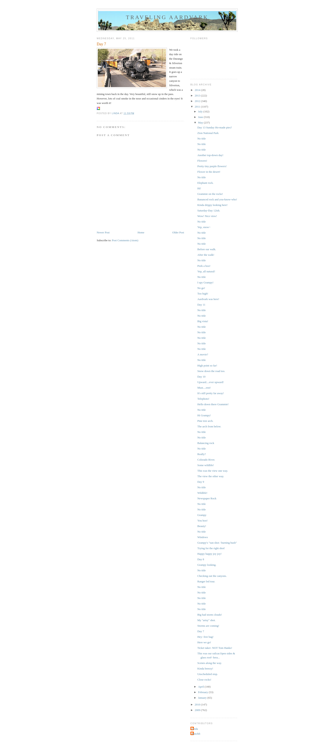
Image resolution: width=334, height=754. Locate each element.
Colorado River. (206, 459)
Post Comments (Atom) (125, 240)
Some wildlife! (205, 465)
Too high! (202, 293)
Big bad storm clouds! (209, 614)
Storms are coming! (208, 625)
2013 (198, 95)
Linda (194, 728)
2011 (198, 106)
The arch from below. (209, 426)
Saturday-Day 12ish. (208, 210)
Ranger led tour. (206, 581)
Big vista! (202, 321)
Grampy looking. (206, 564)
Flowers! (202, 160)
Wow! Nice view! (207, 216)
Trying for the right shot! (211, 548)
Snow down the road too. (211, 371)
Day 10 (201, 376)
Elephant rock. (205, 182)
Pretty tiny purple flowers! (212, 166)
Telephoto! (203, 398)
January (202, 697)
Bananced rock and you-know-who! (217, 199)
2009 (198, 710)
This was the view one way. (212, 470)
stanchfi (195, 733)
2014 (198, 90)
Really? (201, 454)
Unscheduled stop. (207, 674)
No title (201, 138)
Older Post (178, 232)
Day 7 (200, 631)
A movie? (202, 354)
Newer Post (103, 232)
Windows (202, 537)
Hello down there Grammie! (213, 404)
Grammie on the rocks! (210, 193)
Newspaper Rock (206, 498)
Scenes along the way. (209, 663)
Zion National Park (208, 133)
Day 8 (200, 559)
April (201, 686)
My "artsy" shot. (206, 620)
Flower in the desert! (208, 171)
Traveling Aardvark (167, 17)
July (200, 111)
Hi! (199, 188)
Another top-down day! (210, 155)
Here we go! (204, 642)
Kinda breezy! (205, 668)
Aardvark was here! (208, 299)
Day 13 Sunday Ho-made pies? (214, 127)
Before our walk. (206, 249)
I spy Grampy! (205, 282)
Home (141, 232)
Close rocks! (204, 679)
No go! (201, 288)
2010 (198, 704)
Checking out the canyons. (212, 575)
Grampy (201, 515)
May (201, 122)
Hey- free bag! (205, 636)
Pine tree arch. (205, 420)
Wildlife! (202, 492)
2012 (198, 101)
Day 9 (200, 481)
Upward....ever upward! (210, 382)
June (201, 117)
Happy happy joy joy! (209, 553)
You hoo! (202, 520)
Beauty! (201, 526)
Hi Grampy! (204, 415)
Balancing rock (205, 443)
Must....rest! (204, 387)
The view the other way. (210, 476)
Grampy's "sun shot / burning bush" (217, 542)
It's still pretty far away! (210, 393)
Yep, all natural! (206, 271)
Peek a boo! (203, 265)
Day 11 (201, 304)
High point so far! (207, 365)
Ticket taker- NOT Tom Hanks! (214, 647)
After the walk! (205, 254)
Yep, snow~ (203, 227)
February (203, 692)
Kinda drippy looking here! (212, 205)
